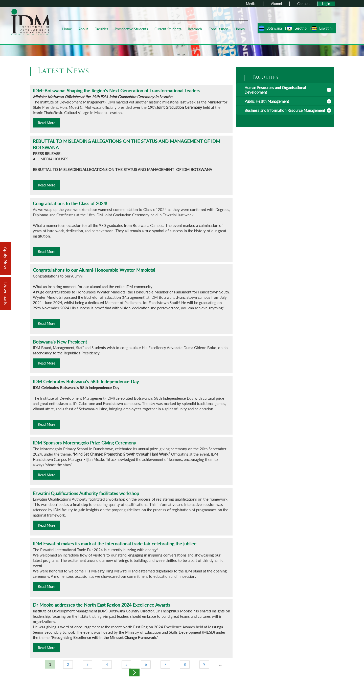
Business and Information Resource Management (284, 110)
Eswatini (325, 28)
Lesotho (300, 28)
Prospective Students (131, 29)
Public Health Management (266, 101)
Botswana (274, 28)
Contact (303, 4)
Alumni (276, 4)
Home (67, 29)
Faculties (101, 29)
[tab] (285, 89)
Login (326, 4)
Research (195, 29)
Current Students (167, 29)
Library (239, 29)
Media (251, 4)
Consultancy (218, 29)
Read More (46, 123)
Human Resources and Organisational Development (275, 89)
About (83, 29)
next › (134, 672)
